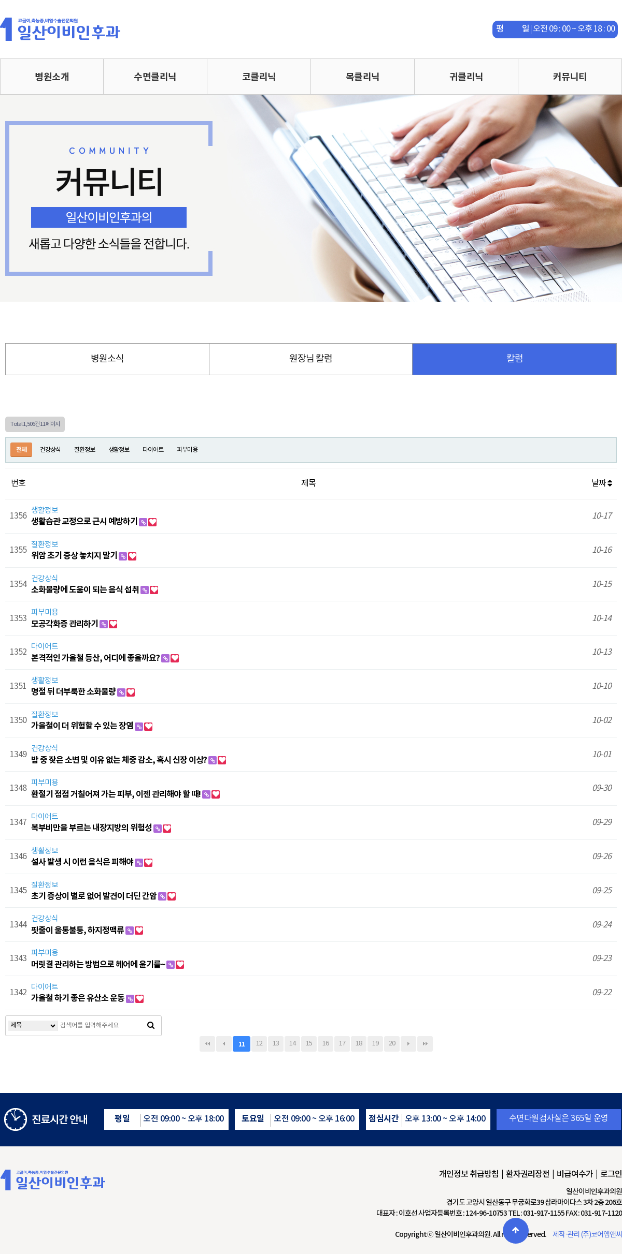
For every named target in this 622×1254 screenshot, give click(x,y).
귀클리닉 (466, 77)
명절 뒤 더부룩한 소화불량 (74, 692)
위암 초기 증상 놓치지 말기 (75, 556)
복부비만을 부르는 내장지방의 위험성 (92, 828)
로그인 (611, 1174)
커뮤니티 (570, 77)
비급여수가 (575, 1174)
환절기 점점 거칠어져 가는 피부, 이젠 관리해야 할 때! (116, 794)
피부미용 (187, 450)
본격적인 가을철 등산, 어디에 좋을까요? (96, 658)
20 (392, 1044)
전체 (21, 449)
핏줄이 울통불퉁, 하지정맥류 (78, 930)
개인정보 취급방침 (469, 1174)
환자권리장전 (527, 1174)
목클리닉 (363, 77)
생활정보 (118, 450)
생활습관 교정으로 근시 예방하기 (85, 522)
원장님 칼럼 (310, 358)
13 (276, 1044)
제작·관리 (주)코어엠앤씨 (587, 1235)
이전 (224, 1044)
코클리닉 (259, 77)
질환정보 (84, 450)
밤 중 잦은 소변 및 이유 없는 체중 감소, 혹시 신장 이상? (119, 760)
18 (359, 1044)
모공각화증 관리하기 (65, 624)
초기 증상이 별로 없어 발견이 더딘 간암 (94, 896)
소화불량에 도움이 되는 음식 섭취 (85, 590)
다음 (408, 1044)
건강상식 (50, 450)
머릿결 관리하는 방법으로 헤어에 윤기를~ (98, 965)
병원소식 (107, 358)
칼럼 (514, 358)
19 (375, 1044)
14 (292, 1044)
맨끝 (425, 1044)
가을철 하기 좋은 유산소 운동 (78, 998)
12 (259, 1044)
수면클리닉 (155, 77)
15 (309, 1044)
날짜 (601, 483)
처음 (207, 1044)
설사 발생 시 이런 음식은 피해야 (83, 862)
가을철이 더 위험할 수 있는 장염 (83, 726)
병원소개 (52, 77)
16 (325, 1044)
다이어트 (153, 450)
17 (342, 1044)
